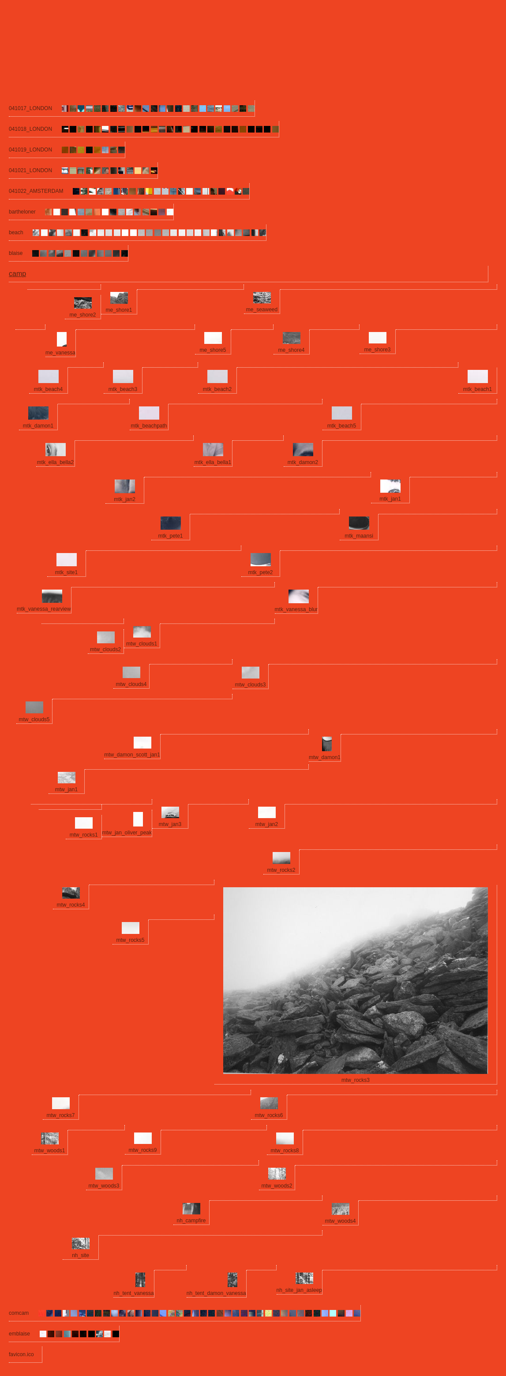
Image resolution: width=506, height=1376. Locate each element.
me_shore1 (118, 310)
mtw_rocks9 (142, 1150)
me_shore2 (82, 315)
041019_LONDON (30, 150)
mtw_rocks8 (284, 1150)
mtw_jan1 (66, 789)
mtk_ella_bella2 (55, 462)
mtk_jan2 (124, 499)
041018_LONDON (30, 129)
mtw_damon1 (325, 757)
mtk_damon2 (303, 462)
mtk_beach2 (217, 389)
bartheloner (22, 212)
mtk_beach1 (477, 389)
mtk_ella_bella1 (213, 462)
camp (17, 273)
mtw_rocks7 (60, 1115)
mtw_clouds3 (250, 685)
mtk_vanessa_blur (296, 609)
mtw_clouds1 (141, 644)
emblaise (19, 1334)
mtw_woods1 (49, 1150)
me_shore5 (212, 350)
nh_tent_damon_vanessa (216, 1293)
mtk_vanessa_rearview (44, 609)
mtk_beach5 (341, 426)
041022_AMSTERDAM (36, 191)
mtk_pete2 (260, 572)
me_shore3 (377, 350)
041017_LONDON (30, 108)
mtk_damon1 (38, 426)
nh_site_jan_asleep (299, 1290)
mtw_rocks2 (281, 870)
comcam (19, 1313)
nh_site (80, 1255)
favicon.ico (21, 1354)
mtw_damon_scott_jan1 (132, 755)
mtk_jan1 (390, 499)
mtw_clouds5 (34, 719)
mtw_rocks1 (84, 835)
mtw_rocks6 (269, 1115)
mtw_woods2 (276, 1186)
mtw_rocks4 (70, 905)
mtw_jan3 (170, 824)
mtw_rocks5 (130, 940)
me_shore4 (291, 350)
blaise (15, 253)
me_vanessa (60, 353)
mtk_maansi (359, 536)
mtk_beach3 (123, 389)
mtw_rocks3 (355, 1080)
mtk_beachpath (149, 426)
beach (16, 232)
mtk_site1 (66, 572)
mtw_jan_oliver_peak (127, 833)
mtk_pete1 (170, 536)
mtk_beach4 (48, 389)
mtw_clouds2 (105, 649)
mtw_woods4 (340, 1221)
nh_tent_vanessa (133, 1293)
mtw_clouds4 (131, 684)
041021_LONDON (30, 170)
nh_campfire (191, 1220)
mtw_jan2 (266, 824)
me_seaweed (261, 309)
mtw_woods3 (103, 1186)
